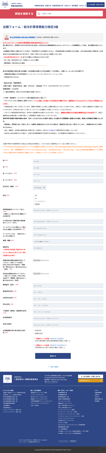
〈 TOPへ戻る (53, 367)
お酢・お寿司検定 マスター (65, 407)
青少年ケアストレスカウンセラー (39, 397)
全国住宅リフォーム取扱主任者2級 (12, 394)
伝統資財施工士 (7, 407)
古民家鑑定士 (6, 405)
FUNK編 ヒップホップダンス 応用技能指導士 (69, 433)
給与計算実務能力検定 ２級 (10, 399)
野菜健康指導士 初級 (63, 427)
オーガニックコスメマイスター (66, 418)
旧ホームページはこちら (51, 381)
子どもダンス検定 (62, 422)
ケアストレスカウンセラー (38, 394)
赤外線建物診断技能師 (9, 403)
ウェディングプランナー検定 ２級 (12, 412)
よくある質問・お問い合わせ (96, 4)
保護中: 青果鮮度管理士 (64, 399)
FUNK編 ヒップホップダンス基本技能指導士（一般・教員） (73, 431)
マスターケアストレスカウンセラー (40, 403)
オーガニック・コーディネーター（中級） (69, 414)
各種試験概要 (98, 392)
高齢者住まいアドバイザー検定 (39, 392)
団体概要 (75, 5)
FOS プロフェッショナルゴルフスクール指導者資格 (71, 425)
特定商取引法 (73, 441)
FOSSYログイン (85, 380)
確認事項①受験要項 (57, 338)
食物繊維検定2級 (62, 394)
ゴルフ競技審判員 (62, 429)
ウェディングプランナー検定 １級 (12, 410)
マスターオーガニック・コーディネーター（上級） (71, 416)
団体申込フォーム (57, 144)
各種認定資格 (39, 5)
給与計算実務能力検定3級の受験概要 (22, 37)
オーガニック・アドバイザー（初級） (68, 412)
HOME (96, 390)
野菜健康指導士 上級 (63, 397)
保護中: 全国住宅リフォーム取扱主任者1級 (14, 392)
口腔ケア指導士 (35, 405)
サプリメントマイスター (64, 401)
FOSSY (81, 5)
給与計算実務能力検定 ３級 (10, 401)
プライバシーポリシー (64, 441)
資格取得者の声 (57, 5)
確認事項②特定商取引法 (58, 345)
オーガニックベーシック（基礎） (67, 410)
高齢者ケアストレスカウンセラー (39, 399)
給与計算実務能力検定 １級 (10, 397)
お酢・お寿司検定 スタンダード (66, 405)
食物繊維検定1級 (62, 392)
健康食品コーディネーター (65, 403)
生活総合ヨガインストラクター (66, 420)
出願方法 (48, 5)
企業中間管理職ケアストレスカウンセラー (42, 401)
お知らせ (67, 5)
